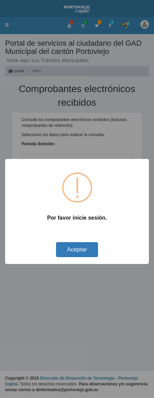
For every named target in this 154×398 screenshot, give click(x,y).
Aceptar (77, 249)
